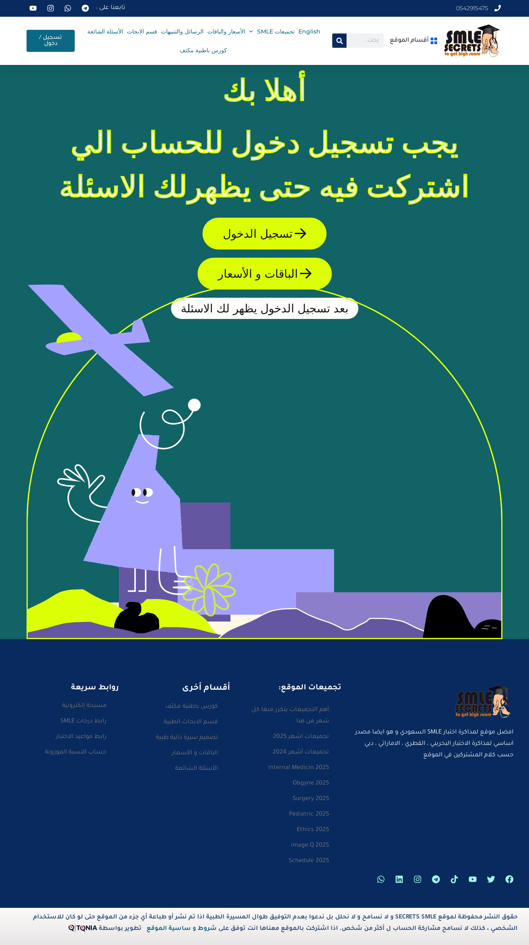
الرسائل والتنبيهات (182, 31)
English (309, 31)
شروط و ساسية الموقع (182, 929)
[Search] (339, 40)
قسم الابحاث (142, 31)
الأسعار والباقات (226, 31)
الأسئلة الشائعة (105, 31)
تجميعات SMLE (272, 31)
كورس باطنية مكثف (203, 50)
